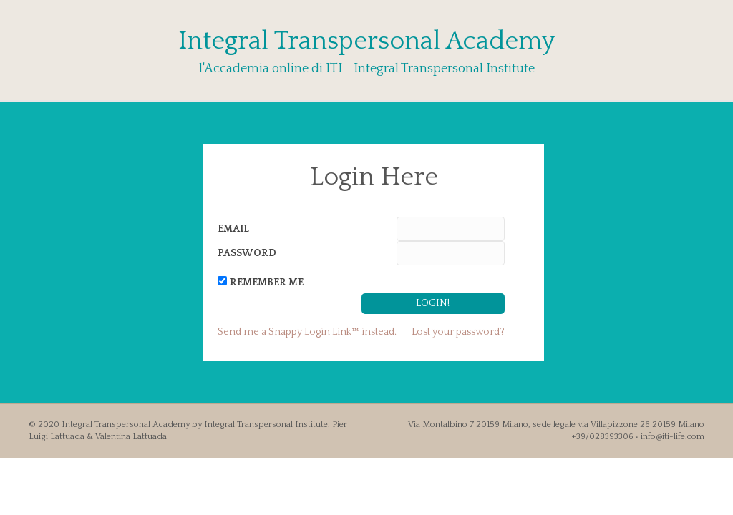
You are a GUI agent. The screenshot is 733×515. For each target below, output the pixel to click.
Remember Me (267, 282)
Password (247, 253)
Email (233, 229)
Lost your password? (458, 332)
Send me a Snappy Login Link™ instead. (307, 332)
